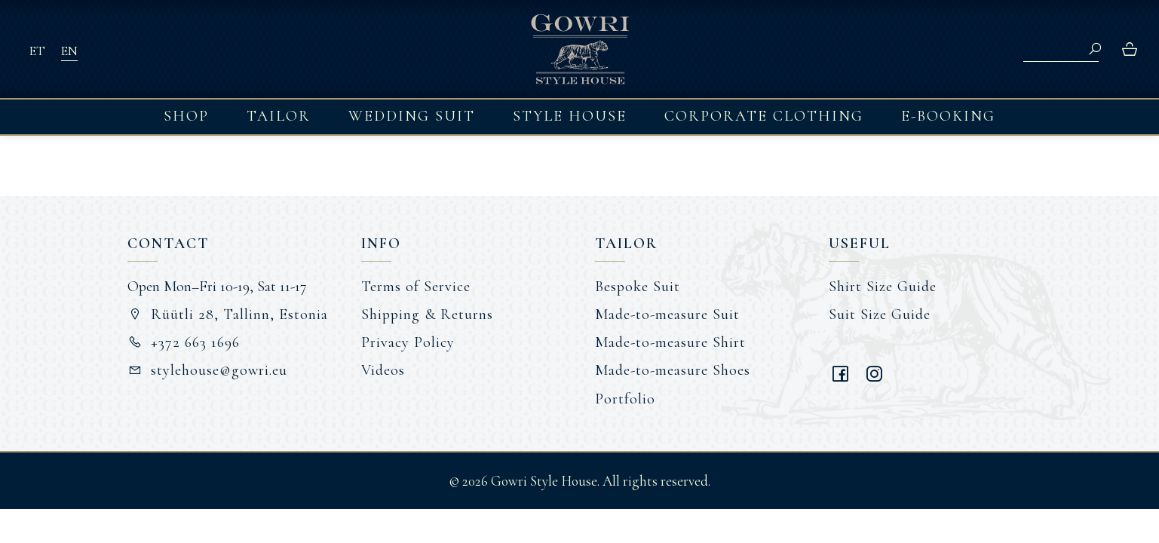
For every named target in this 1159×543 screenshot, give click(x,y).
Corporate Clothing (763, 116)
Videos (383, 370)
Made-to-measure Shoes (672, 370)
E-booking (948, 116)
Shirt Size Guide (883, 287)
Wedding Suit (411, 116)
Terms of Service (416, 287)
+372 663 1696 (184, 342)
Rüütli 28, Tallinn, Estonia (228, 314)
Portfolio (625, 399)
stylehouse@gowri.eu (207, 370)
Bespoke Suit (637, 287)
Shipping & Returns (427, 314)
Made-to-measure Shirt (670, 342)
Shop (186, 116)
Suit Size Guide (880, 314)
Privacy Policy (408, 342)
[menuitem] (37, 50)
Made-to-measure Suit (667, 314)
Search (1095, 49)
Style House (570, 116)
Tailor (279, 116)
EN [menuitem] (69, 50)
